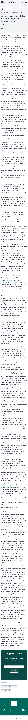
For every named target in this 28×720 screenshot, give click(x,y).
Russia (13, 456)
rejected (16, 107)
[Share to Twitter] (12, 718)
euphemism (14, 268)
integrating (13, 362)
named (7, 155)
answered (19, 429)
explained (11, 298)
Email (5, 664)
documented (7, 224)
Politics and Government (9, 686)
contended (9, 461)
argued (8, 357)
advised (19, 86)
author (12, 195)
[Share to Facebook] (16, 718)
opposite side (19, 400)
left (11, 161)
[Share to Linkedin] (20, 718)
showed (8, 367)
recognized (20, 244)
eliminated (4, 318)
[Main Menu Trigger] (26, 2)
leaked (14, 39)
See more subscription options (14, 675)
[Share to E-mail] (5, 718)
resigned (14, 166)
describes (9, 487)
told (18, 284)
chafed (13, 276)
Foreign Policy (6, 690)
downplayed (5, 280)
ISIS (9, 343)
